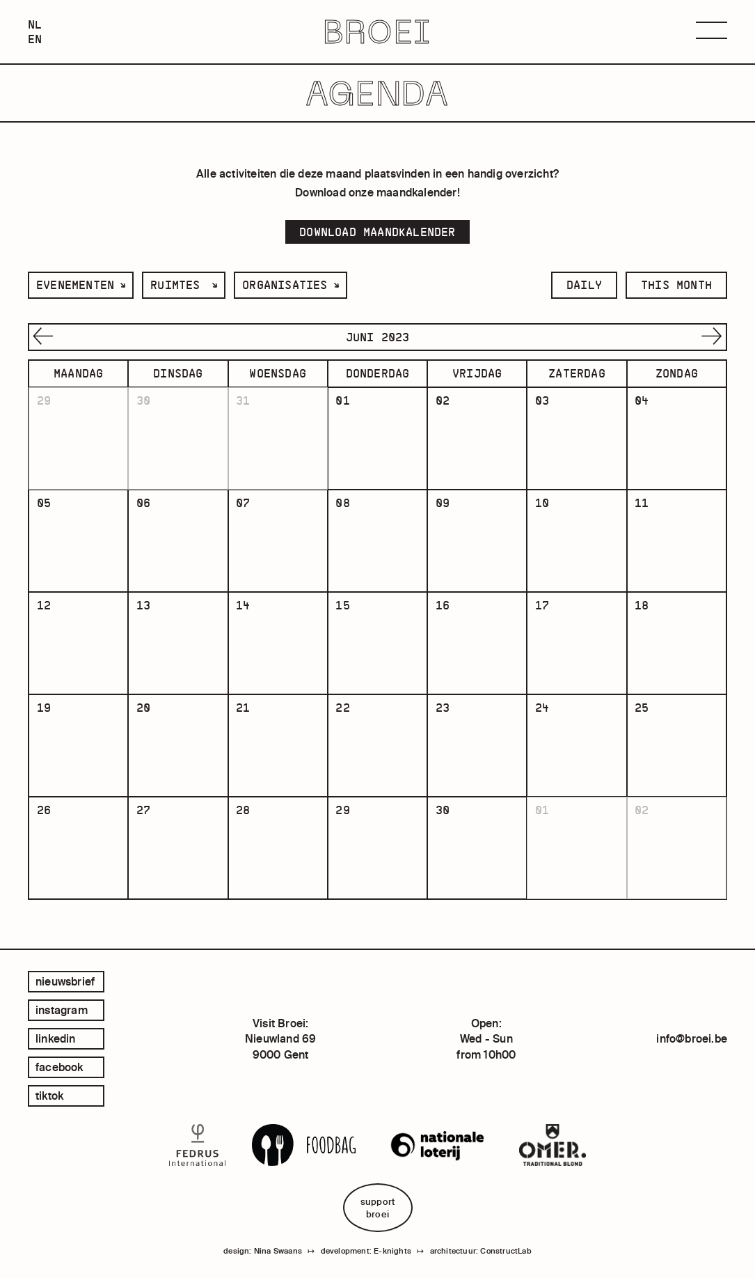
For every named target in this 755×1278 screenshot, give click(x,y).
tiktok (49, 1095)
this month (676, 284)
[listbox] (81, 285)
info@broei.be (691, 1039)
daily (584, 284)
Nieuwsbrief (65, 981)
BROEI (377, 32)
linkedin (55, 1038)
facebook (59, 1067)
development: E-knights (366, 1251)
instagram (61, 1010)
